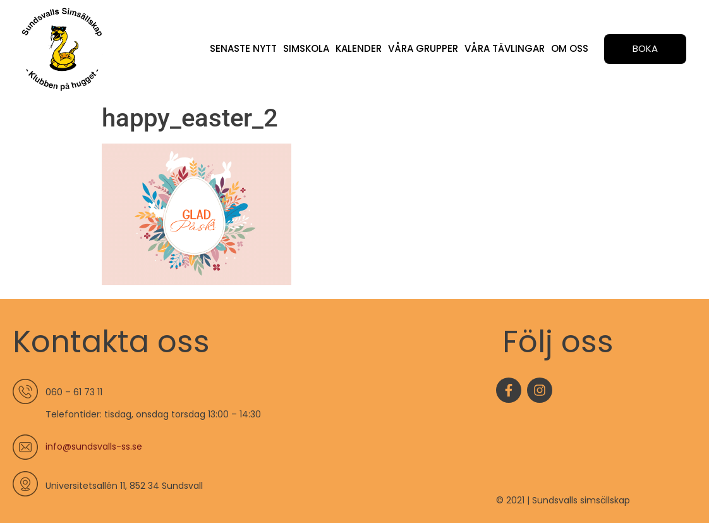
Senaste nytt (243, 48)
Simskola (306, 48)
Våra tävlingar (504, 48)
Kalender (359, 48)
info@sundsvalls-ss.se (93, 446)
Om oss (569, 48)
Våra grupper (423, 48)
